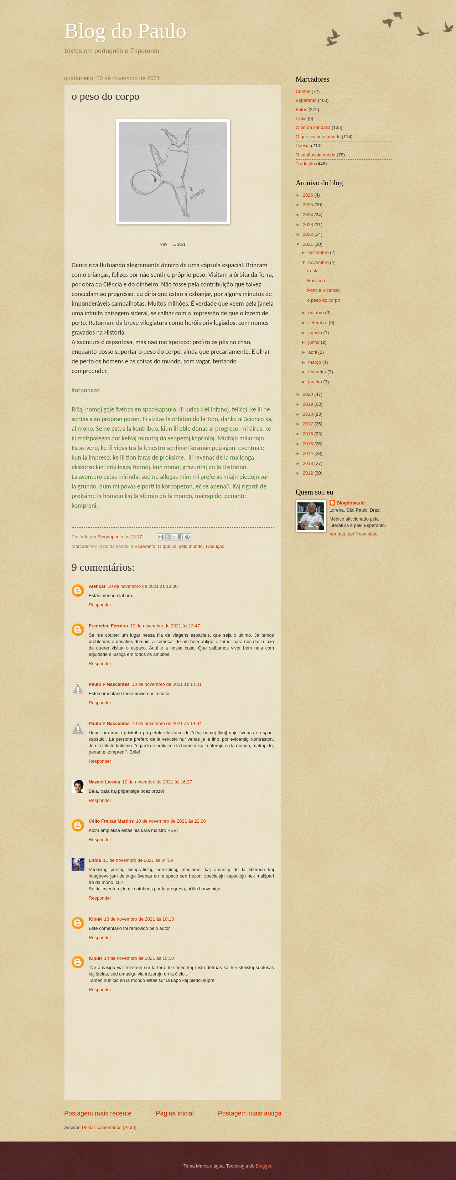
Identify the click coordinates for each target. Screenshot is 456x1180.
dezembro (319, 252)
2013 (308, 463)
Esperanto (144, 546)
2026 (308, 195)
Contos (303, 91)
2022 (308, 234)
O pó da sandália (313, 127)
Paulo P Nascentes (109, 684)
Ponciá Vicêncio (323, 290)
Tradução (214, 546)
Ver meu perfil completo (354, 534)
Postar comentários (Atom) (109, 1127)
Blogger (263, 1166)
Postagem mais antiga (249, 1113)
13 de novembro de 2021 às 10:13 (139, 919)
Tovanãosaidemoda (316, 154)
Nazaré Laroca (104, 782)
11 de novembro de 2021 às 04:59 (138, 860)
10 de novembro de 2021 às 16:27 (157, 782)
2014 (308, 453)
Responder (100, 604)
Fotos (301, 109)
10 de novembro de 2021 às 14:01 (167, 684)
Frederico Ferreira (108, 625)
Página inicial (174, 1113)
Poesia (303, 145)
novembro (319, 262)
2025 (308, 204)
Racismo (316, 280)
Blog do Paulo (125, 30)
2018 (308, 414)
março (315, 362)
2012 (308, 473)
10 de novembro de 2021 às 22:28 (171, 821)
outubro (316, 312)
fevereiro (317, 371)
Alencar (97, 586)
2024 (308, 214)
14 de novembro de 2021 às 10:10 (139, 958)
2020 (308, 394)
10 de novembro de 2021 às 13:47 (165, 625)
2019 (308, 404)
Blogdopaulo (351, 503)
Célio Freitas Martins (111, 821)
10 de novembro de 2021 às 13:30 (142, 586)
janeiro (315, 381)
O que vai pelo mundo (180, 546)
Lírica (95, 860)
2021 (308, 244)
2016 (308, 433)
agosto (315, 332)
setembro (318, 322)
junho (314, 342)
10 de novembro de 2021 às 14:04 (167, 723)
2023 (308, 224)
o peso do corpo (323, 300)
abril (313, 352)
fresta (312, 270)
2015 (308, 443)
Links (301, 118)
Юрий (95, 919)
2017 (308, 423)
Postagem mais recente (97, 1113)
